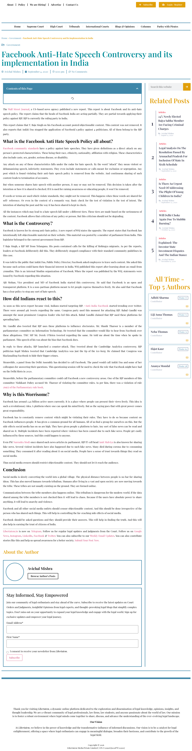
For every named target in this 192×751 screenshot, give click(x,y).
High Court (56, 26)
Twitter (52, 535)
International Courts (97, 26)
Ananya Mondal (160, 366)
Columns (146, 26)
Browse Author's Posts (43, 576)
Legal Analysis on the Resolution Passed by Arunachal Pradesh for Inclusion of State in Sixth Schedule (173, 156)
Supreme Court (35, 26)
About (10, 4)
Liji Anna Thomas (161, 314)
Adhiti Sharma (160, 297)
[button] (137, 88)
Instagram (15, 535)
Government (15, 38)
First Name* (13, 637)
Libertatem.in (10, 531)
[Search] (187, 87)
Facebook (39, 535)
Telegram (36, 531)
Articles (162, 112)
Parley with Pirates (167, 26)
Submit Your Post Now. (87, 540)
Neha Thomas (159, 331)
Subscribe (14, 657)
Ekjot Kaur (157, 349)
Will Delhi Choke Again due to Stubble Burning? (172, 219)
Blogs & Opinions (125, 26)
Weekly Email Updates (102, 535)
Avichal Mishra (167, 133)
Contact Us (72, 4)
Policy (21, 4)
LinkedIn (27, 535)
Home (17, 26)
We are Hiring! (38, 4)
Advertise (56, 4)
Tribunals (74, 26)
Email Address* (15, 623)
